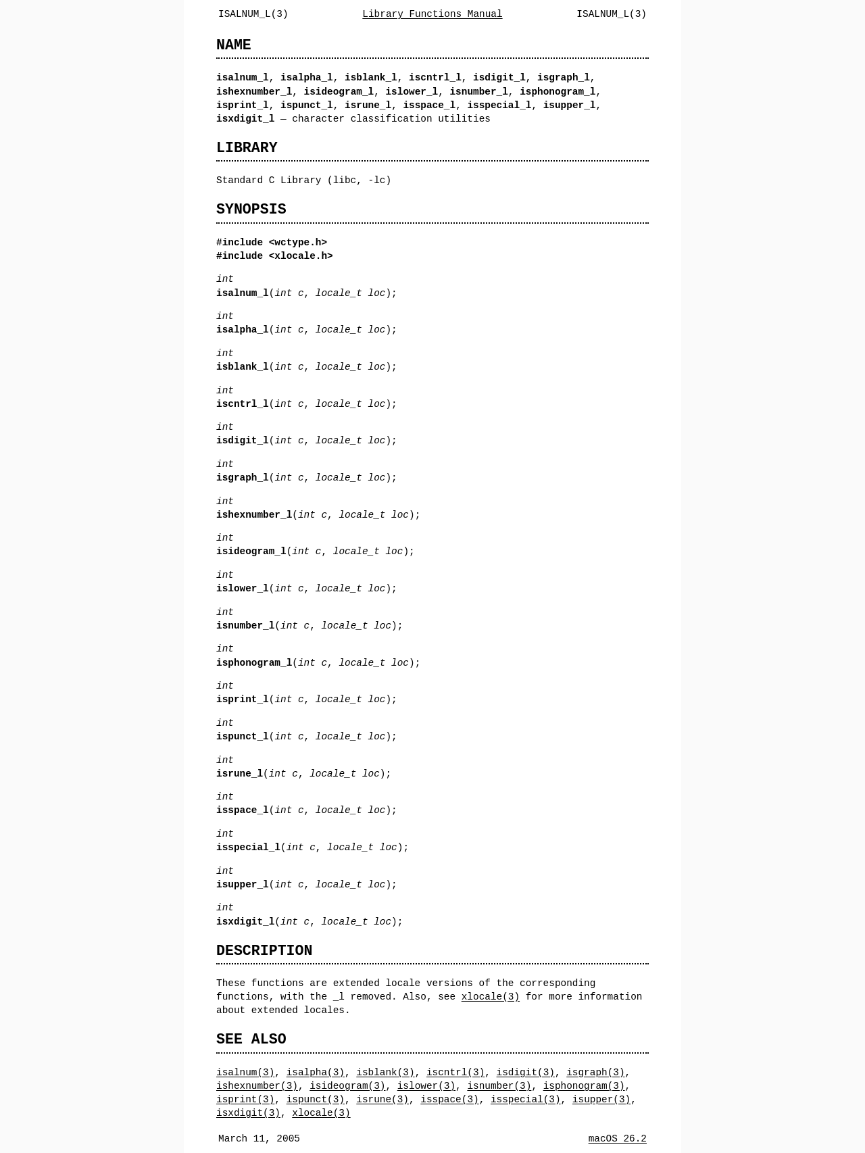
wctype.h (297, 242)
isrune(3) (382, 1099)
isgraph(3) (595, 1072)
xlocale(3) (491, 996)
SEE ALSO (251, 1039)
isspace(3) (449, 1099)
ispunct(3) (316, 1099)
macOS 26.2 (618, 1138)
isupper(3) (601, 1099)
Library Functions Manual (432, 13)
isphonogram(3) (584, 1085)
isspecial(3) (526, 1099)
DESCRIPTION (264, 950)
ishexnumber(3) (257, 1085)
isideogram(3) (347, 1085)
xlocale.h (300, 255)
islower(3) (426, 1085)
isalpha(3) (316, 1072)
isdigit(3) (526, 1072)
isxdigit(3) (248, 1112)
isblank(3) (385, 1072)
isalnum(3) (245, 1072)
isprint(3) (245, 1099)
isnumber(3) (499, 1085)
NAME (233, 45)
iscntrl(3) (455, 1072)
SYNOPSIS (251, 209)
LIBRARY (247, 147)
